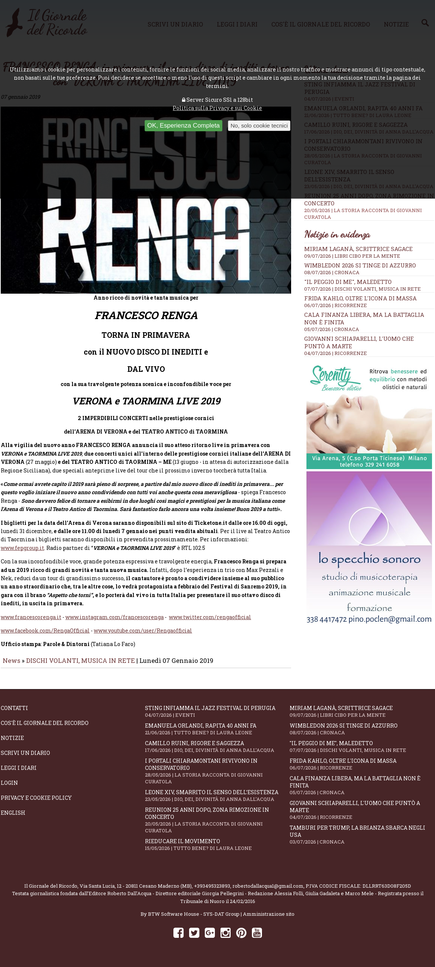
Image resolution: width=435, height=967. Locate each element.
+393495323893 (212, 891)
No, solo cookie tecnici (259, 125)
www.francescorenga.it (31, 622)
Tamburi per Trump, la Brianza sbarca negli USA (362, 839)
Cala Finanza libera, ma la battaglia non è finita (362, 790)
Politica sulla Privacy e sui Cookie (217, 107)
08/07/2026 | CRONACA (332, 272)
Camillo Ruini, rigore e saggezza (217, 752)
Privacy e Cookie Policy (36, 803)
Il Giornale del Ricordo (50, 891)
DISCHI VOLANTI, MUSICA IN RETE (80, 665)
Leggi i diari (19, 773)
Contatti (14, 713)
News (11, 665)
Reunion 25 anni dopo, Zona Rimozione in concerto (217, 825)
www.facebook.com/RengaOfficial (45, 635)
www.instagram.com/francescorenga (114, 622)
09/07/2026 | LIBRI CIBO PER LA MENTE (352, 256)
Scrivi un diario (25, 758)
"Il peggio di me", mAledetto (348, 281)
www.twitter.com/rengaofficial (210, 622)
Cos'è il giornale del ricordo (45, 728)
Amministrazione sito (268, 919)
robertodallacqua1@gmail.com (267, 891)
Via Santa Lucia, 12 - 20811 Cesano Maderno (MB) (136, 891)
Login (9, 788)
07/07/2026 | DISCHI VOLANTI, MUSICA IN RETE (362, 288)
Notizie (12, 743)
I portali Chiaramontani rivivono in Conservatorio (217, 776)
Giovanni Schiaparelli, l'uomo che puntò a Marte (362, 815)
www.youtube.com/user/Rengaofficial (143, 635)
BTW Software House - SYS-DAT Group (194, 919)
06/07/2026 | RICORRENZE (335, 305)
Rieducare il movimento (217, 850)
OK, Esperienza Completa (183, 125)
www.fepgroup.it (22, 553)
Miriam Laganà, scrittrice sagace (358, 249)
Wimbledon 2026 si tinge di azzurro (360, 265)
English (13, 817)
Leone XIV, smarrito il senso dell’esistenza (217, 801)
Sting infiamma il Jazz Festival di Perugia (217, 716)
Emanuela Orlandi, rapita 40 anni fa (217, 734)
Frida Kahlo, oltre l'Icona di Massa (360, 298)
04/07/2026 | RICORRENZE (335, 353)
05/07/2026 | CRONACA (331, 329)
